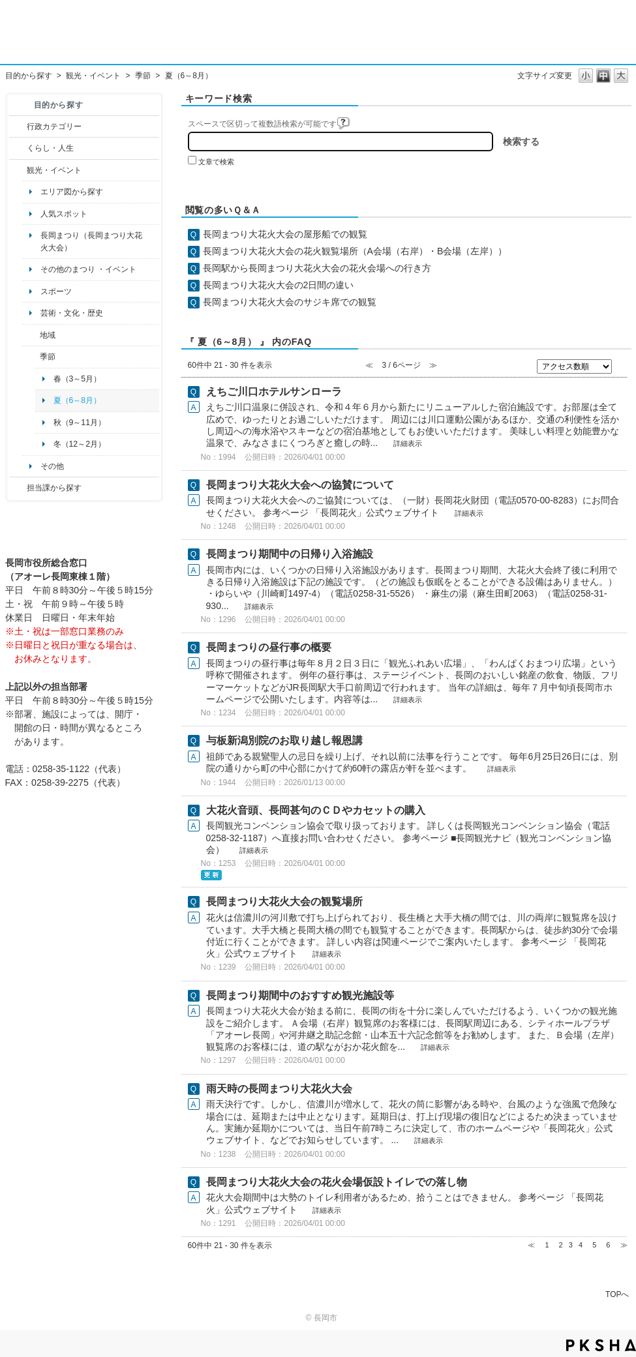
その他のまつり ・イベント (88, 269)
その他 (52, 466)
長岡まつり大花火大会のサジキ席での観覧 (289, 302)
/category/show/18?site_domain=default (17, 170)
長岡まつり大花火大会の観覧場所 (284, 901)
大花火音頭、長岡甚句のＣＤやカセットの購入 (315, 810)
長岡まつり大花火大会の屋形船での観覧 (285, 234)
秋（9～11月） (79, 422)
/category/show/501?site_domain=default (31, 357)
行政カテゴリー (54, 126)
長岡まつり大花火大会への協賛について (300, 484)
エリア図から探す (71, 191)
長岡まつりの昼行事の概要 (268, 647)
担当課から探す (54, 487)
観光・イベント (93, 75)
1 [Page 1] (547, 1245)
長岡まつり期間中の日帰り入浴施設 (289, 553)
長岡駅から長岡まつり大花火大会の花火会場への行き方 (317, 268)
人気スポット (63, 213)
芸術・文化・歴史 (71, 313)
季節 (143, 75)
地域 (47, 335)
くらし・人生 (50, 148)
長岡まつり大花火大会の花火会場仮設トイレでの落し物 (336, 1181)
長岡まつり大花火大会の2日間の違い (278, 285)
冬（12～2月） (79, 444)
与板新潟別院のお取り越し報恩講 (284, 740)
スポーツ (56, 291)
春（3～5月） (77, 378)
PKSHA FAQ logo (601, 1345)
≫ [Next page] (624, 1245)
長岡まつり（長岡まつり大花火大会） (91, 241)
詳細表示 (407, 443)
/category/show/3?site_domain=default (17, 126)
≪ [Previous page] (531, 1245)
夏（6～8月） (77, 400)
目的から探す (28, 75)
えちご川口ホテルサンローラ (274, 391)
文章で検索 (216, 162)
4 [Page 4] (581, 1245)
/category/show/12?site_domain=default (17, 148)
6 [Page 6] (608, 1245)
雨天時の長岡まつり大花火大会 (279, 1088)
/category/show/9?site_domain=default (17, 488)
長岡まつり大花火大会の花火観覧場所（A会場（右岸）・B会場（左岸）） (355, 251)
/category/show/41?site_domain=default (31, 335)
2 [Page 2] (561, 1245)
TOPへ (617, 1294)
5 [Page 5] (594, 1245)
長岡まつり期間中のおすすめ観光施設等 (300, 995)
